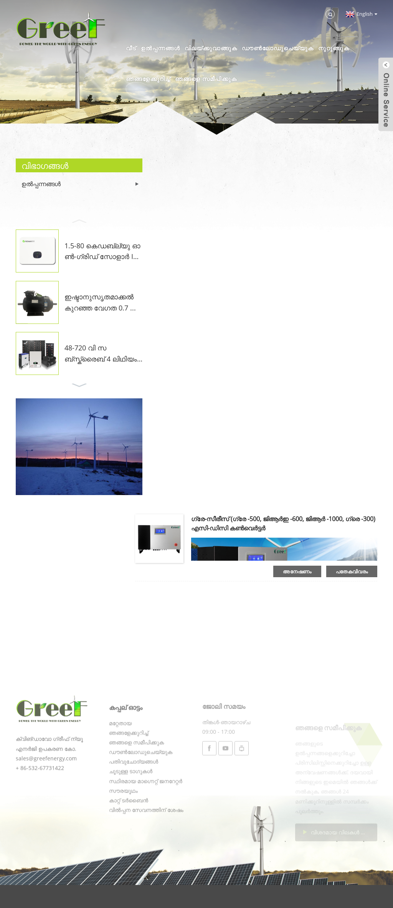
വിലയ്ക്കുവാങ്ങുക (211, 48)
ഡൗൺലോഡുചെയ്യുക (278, 48)
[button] (79, 220)
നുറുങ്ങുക (333, 48)
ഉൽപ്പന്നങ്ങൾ (160, 48)
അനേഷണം (297, 571)
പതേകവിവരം (352, 571)
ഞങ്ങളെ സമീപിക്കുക (206, 79)
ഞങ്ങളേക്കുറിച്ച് (148, 79)
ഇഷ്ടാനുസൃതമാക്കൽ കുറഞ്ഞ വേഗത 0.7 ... (100, 302)
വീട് (131, 48)
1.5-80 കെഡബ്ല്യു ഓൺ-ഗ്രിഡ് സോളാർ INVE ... (102, 251)
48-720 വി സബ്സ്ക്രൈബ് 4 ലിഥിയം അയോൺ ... (100, 354)
